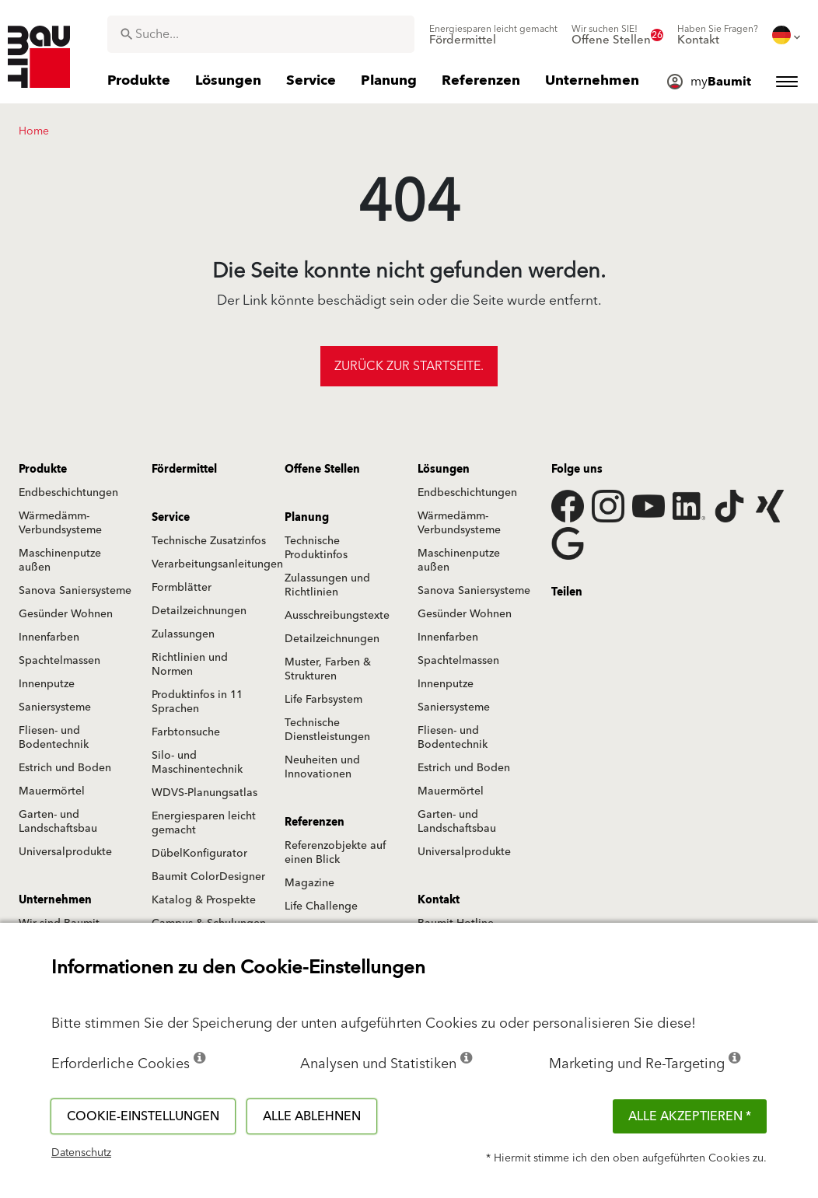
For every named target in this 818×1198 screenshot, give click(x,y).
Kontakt (439, 900)
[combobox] (260, 34)
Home (34, 131)
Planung (307, 517)
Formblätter (181, 587)
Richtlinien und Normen (190, 664)
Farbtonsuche (186, 732)
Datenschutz (81, 1153)
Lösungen (444, 469)
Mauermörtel (52, 791)
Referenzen (314, 822)
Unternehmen (55, 900)
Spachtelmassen (59, 660)
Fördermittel (184, 469)
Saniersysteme (55, 707)
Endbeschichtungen (68, 493)
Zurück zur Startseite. (409, 366)
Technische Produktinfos (316, 548)
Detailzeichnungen (199, 611)
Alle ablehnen (312, 1116)
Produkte (43, 469)
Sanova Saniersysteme (75, 591)
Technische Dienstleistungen (327, 730)
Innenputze (47, 684)
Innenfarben (49, 637)
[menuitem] (493, 35)
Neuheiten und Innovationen (322, 767)
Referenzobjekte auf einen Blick (335, 853)
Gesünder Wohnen (66, 614)
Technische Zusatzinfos (209, 541)
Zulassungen (183, 634)
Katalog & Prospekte (204, 900)
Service (171, 517)
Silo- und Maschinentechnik (197, 762)
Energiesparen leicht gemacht (204, 823)
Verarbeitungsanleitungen (217, 564)
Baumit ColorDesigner (208, 877)
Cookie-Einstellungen (143, 1116)
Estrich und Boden (65, 768)
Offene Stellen (322, 469)
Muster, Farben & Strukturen (328, 669)
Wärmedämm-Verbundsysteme (60, 523)
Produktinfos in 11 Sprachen (197, 702)
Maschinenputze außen (60, 560)
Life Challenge (321, 906)
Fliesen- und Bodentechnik (54, 737)
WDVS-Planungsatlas (204, 793)
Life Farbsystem (323, 699)
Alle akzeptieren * (689, 1116)
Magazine (309, 883)
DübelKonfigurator (199, 853)
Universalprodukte (65, 852)
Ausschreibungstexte (337, 615)
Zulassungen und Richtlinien (327, 585)
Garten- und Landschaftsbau (58, 821)
